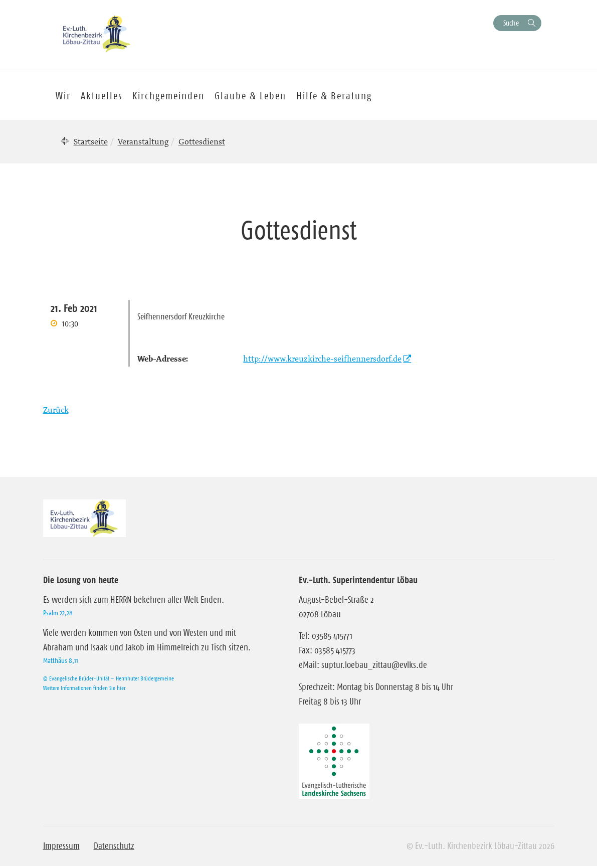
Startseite (91, 141)
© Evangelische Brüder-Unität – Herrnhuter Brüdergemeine (108, 678)
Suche (511, 23)
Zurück (56, 409)
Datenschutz (114, 845)
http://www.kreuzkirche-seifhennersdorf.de (322, 358)
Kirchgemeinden (168, 96)
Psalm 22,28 (58, 612)
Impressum (61, 845)
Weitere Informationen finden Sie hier (84, 687)
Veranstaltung (143, 141)
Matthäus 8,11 (60, 660)
